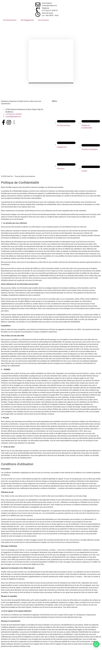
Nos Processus (43, 20)
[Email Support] (37, 4)
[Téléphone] (37, 9)
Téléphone (45, 8)
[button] (96, 644)
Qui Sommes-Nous (9, 20)
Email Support (47, 3)
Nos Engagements (27, 20)
